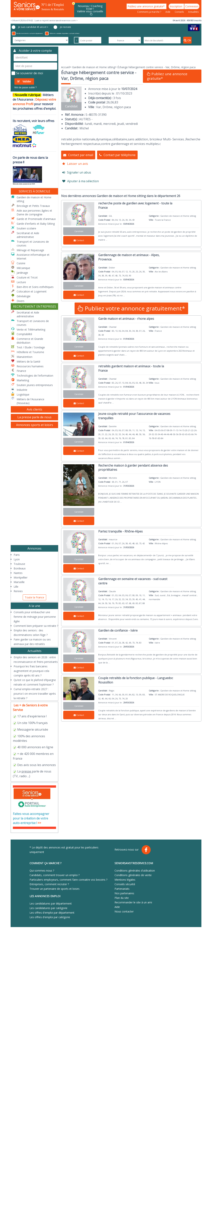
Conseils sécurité (125, 884)
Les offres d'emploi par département (52, 912)
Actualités (193, 11)
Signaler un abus (76, 172)
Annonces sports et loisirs (34, 425)
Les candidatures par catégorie (48, 908)
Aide (168, 11)
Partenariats (122, 889)
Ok (187, 40)
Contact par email (78, 155)
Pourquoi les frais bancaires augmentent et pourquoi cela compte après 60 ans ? (31, 671)
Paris (17, 555)
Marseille (19, 582)
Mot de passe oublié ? (25, 87)
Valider (24, 81)
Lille (16, 586)
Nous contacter (124, 911)
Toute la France (34, 597)
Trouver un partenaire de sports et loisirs (55, 889)
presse (26, 771)
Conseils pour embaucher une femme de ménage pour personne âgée (35, 616)
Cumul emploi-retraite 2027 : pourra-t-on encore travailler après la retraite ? (35, 693)
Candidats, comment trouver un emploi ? (55, 875)
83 (116, 102)
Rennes (18, 591)
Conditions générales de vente (133, 875)
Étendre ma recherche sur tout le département (27, 33)
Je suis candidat (30, 27)
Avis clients (34, 409)
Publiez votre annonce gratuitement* (131, 308)
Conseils (179, 11)
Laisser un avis (75, 164)
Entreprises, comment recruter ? (49, 884)
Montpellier (20, 577)
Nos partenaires (124, 893)
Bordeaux (20, 568)
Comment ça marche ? (149, 11)
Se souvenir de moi (27, 73)
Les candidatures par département (51, 903)
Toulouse (19, 564)
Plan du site (122, 898)
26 (108, 102)
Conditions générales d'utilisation (135, 870)
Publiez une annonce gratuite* (146, 6)
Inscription (176, 6)
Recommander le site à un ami (133, 902)
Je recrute (62, 27)
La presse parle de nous (34, 417)
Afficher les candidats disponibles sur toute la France (62, 33)
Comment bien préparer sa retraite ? (36, 626)
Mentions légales (125, 879)
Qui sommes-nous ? (42, 870)
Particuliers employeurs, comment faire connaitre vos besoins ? (68, 879)
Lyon (17, 559)
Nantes (18, 573)
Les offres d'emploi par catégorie (50, 917)
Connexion (191, 6)
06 (112, 102)
